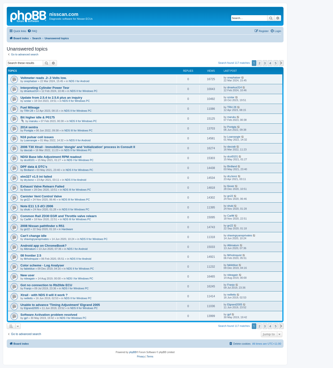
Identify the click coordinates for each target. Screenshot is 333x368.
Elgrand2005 (31, 308)
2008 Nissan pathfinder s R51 (42, 226)
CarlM (27, 219)
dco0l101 (29, 160)
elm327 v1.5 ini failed (36, 176)
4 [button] (270, 63)
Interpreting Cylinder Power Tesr (44, 88)
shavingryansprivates (36, 239)
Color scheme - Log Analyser (42, 265)
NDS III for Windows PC (78, 130)
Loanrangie (30, 140)
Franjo (27, 288)
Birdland (29, 169)
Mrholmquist (31, 258)
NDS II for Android (80, 140)
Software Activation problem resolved (48, 314)
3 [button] (265, 63)
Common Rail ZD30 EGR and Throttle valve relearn (58, 216)
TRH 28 (28, 110)
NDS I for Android (79, 81)
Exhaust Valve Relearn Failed (42, 186)
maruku (33, 121)
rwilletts (28, 298)
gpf (26, 317)
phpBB (132, 352)
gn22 (27, 199)
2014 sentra (29, 127)
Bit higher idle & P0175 (37, 117)
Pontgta (28, 130)
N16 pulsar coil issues (37, 137)
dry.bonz (29, 179)
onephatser (30, 81)
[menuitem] (32, 31)
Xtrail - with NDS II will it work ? (44, 295)
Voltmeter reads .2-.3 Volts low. (43, 78)
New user (27, 275)
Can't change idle (33, 236)
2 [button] (259, 63)
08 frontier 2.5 (30, 255)
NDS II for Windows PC (84, 91)
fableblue (29, 268)
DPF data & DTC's (33, 166)
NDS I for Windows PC (80, 160)
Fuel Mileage (29, 107)
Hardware (67, 229)
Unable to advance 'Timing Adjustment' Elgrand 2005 (60, 305)
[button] (281, 63)
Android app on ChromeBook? (43, 245)
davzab (28, 150)
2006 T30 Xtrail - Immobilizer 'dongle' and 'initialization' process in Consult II (77, 147)
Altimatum (30, 248)
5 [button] (276, 63)
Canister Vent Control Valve (41, 196)
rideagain (29, 278)
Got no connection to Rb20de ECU (46, 285)
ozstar (27, 100)
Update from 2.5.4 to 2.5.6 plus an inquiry (51, 97)
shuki (27, 209)
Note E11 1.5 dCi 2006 (36, 206)
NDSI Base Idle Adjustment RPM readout (50, 157)
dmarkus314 (31, 91)
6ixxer (27, 189)
